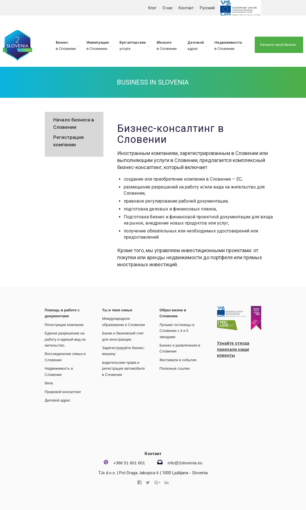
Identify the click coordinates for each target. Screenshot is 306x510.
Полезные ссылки (174, 368)
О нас (168, 8)
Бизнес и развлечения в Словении (179, 348)
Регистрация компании (64, 325)
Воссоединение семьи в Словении (65, 357)
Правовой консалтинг (63, 392)
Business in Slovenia (153, 82)
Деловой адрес (57, 400)
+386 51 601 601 (129, 462)
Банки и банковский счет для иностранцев (123, 336)
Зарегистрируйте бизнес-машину (123, 351)
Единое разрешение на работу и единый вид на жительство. (65, 339)
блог (152, 8)
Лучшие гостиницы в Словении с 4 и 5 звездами (176, 331)
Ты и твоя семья (117, 310)
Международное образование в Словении (123, 321)
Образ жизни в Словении (172, 313)
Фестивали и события (177, 360)
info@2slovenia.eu (185, 462)
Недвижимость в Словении (59, 371)
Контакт (186, 8)
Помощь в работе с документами (62, 313)
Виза (49, 383)
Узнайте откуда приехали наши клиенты (233, 349)
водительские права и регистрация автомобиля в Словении (123, 368)
